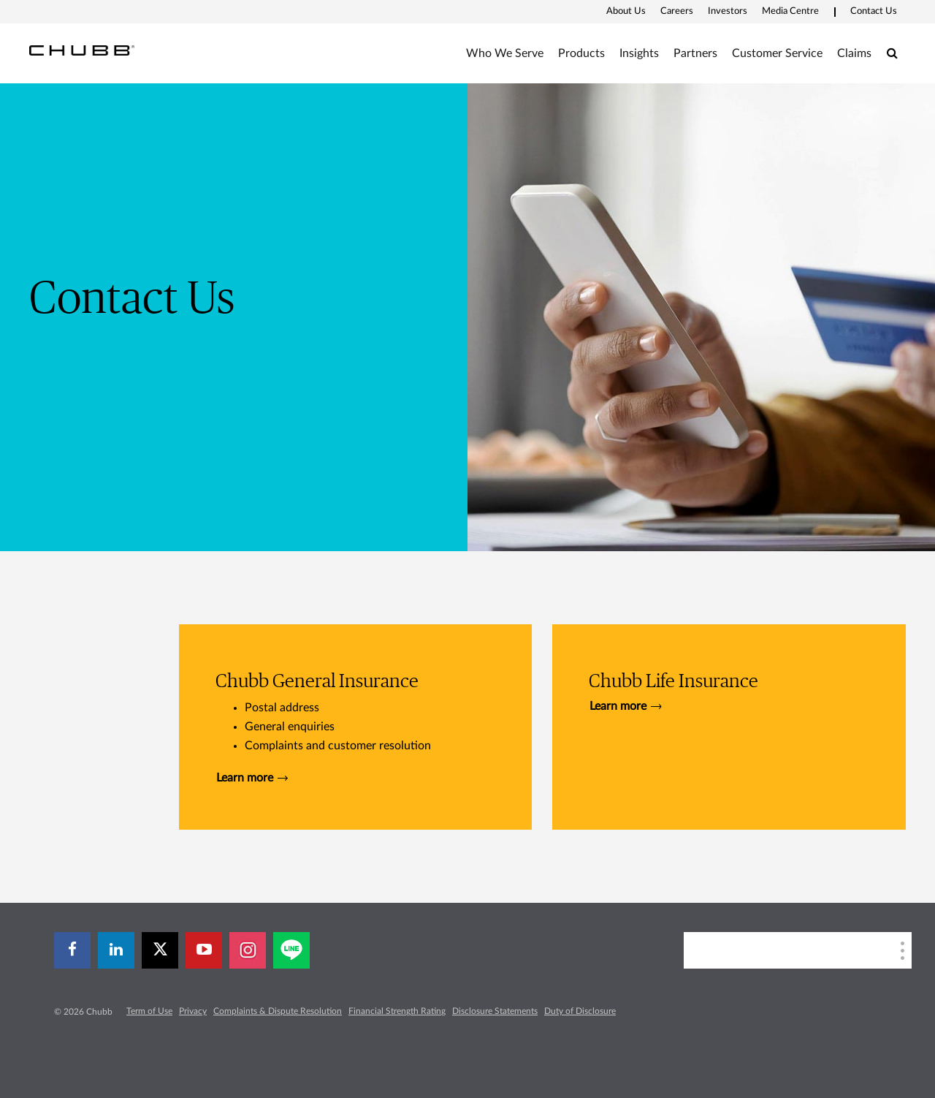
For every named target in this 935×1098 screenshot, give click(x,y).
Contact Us (873, 11)
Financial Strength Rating (397, 1011)
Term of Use (149, 1011)
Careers (676, 11)
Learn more (252, 778)
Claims (854, 53)
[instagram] (247, 950)
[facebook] (72, 950)
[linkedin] (116, 950)
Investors (727, 11)
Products (581, 53)
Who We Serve (504, 53)
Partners (695, 53)
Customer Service (777, 53)
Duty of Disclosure (580, 1011)
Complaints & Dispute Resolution (277, 1011)
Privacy (193, 1011)
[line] (291, 950)
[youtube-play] (204, 950)
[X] (160, 950)
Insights (639, 53)
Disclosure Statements (495, 1011)
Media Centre (790, 11)
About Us (626, 11)
